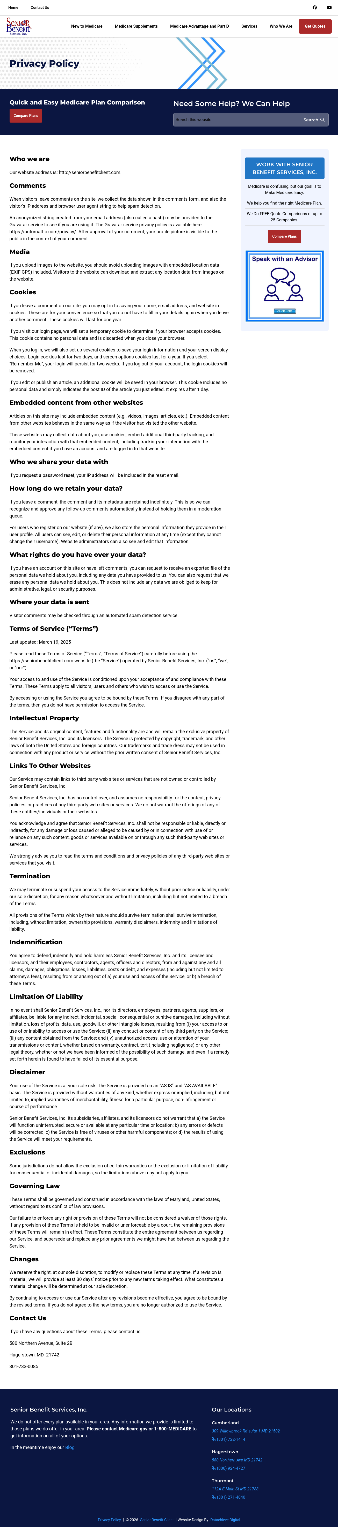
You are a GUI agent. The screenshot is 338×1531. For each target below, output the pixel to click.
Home (13, 7)
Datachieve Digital (225, 1520)
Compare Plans (26, 116)
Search (314, 119)
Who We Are (281, 26)
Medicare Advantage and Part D (199, 26)
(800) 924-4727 (228, 1468)
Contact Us (40, 7)
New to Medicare (87, 26)
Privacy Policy (109, 1520)
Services (249, 26)
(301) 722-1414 (228, 1439)
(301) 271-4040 (228, 1497)
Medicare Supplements (136, 26)
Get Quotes (315, 26)
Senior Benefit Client (157, 1520)
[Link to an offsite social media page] (314, 8)
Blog (70, 1447)
